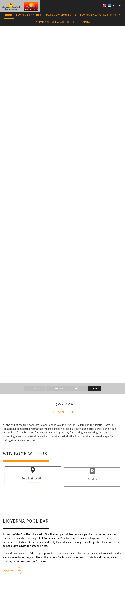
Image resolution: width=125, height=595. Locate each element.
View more (9, 570)
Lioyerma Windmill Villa (60, 15)
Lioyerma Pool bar (28, 15)
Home (8, 15)
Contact (87, 22)
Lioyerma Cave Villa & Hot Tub (100, 15)
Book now (118, 5)
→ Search (94, 388)
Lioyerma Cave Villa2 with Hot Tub (55, 22)
